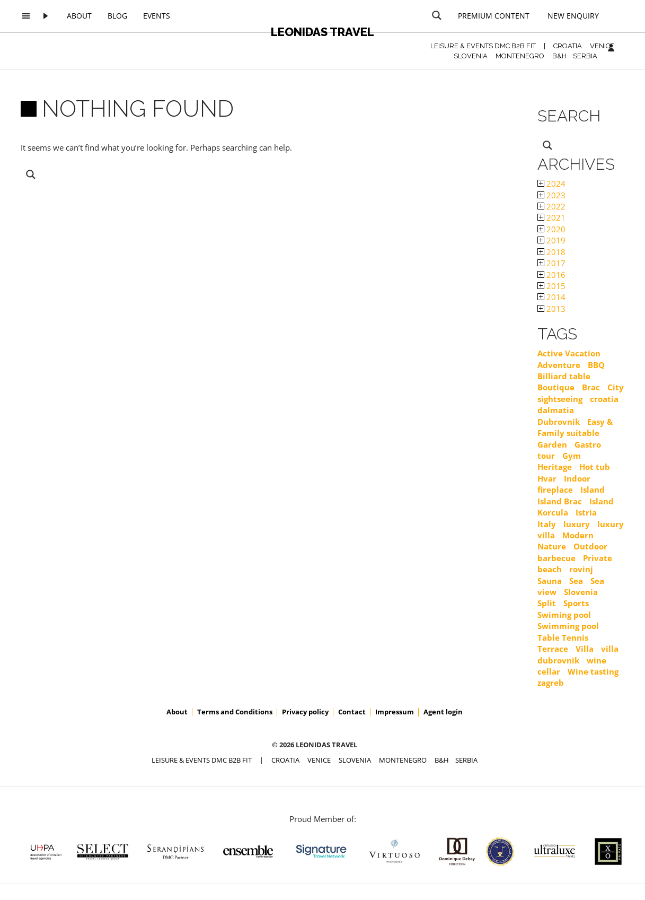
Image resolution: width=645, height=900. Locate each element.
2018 (551, 252)
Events (156, 16)
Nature (551, 546)
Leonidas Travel (322, 32)
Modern (578, 535)
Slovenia (581, 592)
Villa (585, 648)
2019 (551, 240)
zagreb (550, 682)
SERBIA (585, 56)
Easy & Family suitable (575, 427)
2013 (551, 308)
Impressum (394, 711)
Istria (586, 512)
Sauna (549, 580)
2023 (551, 195)
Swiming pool (564, 614)
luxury (576, 524)
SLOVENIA (471, 56)
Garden (552, 444)
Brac (591, 387)
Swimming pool (568, 626)
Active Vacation (568, 353)
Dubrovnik (558, 421)
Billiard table (563, 376)
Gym (571, 455)
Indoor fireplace (563, 484)
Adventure (558, 365)
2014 (551, 297)
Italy (546, 524)
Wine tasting (593, 671)
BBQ (596, 365)
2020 (551, 229)
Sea (576, 580)
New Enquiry (573, 16)
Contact (352, 711)
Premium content (493, 16)
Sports (576, 603)
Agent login (443, 711)
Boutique (556, 387)
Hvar (546, 478)
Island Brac (559, 501)
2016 (551, 274)
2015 (551, 286)
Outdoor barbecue (572, 552)
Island (592, 489)
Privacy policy (305, 711)
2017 (551, 263)
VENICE (602, 46)
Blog (117, 16)
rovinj (581, 569)
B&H (559, 56)
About (79, 16)
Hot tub (594, 466)
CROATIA (567, 46)
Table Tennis (562, 637)
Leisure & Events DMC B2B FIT (483, 46)
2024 (551, 183)
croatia (604, 399)
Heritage (554, 466)
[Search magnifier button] (436, 15)
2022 (551, 206)
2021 (551, 217)
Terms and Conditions (234, 711)
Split (546, 603)
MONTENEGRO (520, 56)
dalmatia (555, 410)
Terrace (552, 648)
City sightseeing (580, 393)
